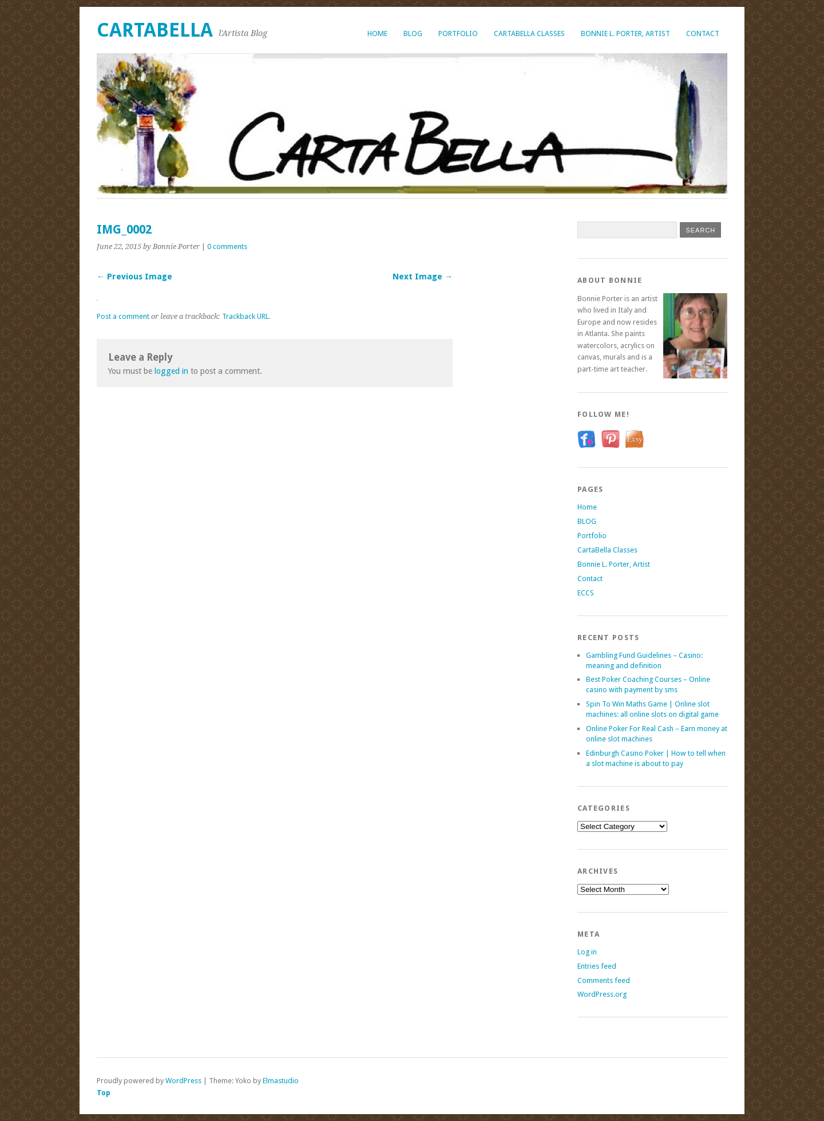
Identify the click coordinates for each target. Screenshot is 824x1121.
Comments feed (603, 980)
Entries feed (596, 966)
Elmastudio (281, 1080)
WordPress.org (602, 994)
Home (377, 33)
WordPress (183, 1080)
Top (103, 1092)
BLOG (412, 33)
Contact (702, 33)
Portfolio (458, 33)
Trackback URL (245, 316)
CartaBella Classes (529, 33)
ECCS (585, 593)
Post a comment (123, 316)
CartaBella (155, 30)
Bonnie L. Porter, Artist (625, 33)
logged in (171, 371)
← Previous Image (134, 276)
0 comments (227, 246)
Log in (587, 952)
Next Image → (423, 276)
